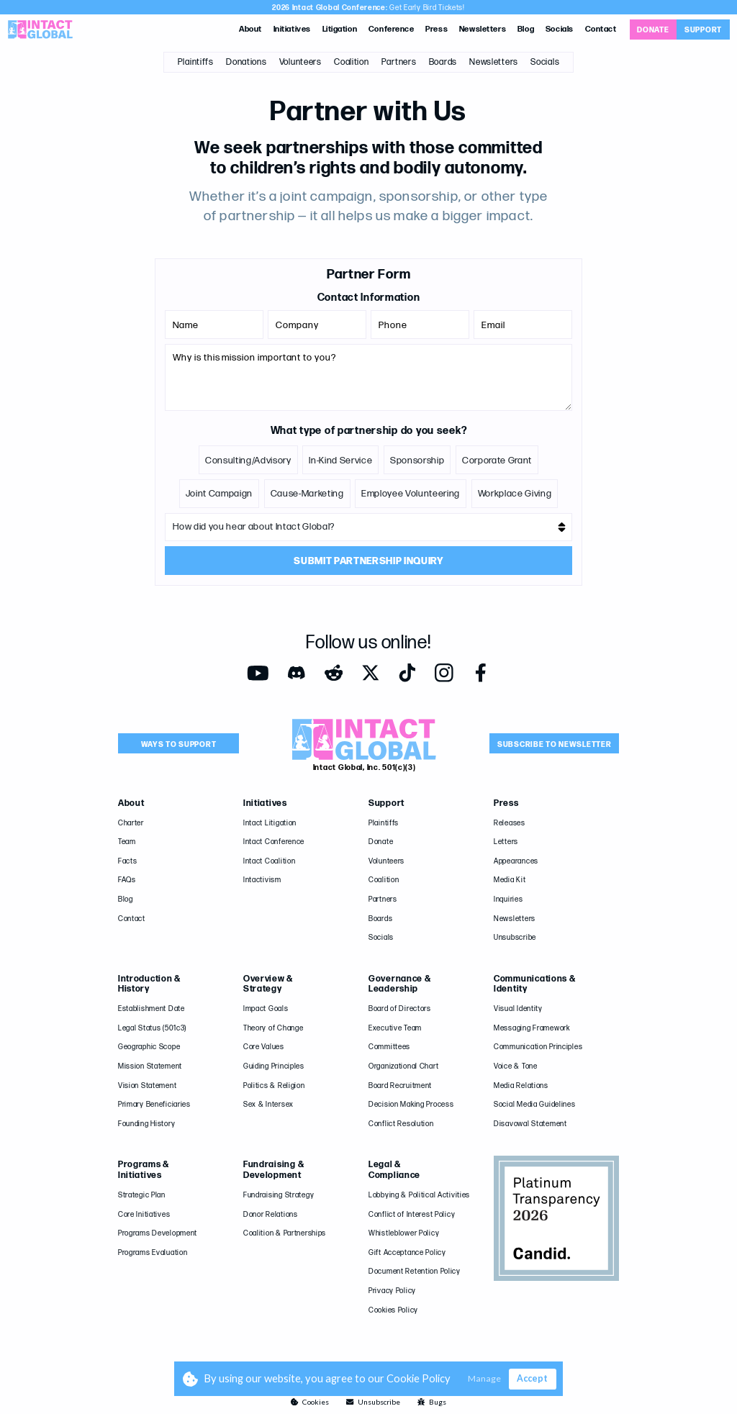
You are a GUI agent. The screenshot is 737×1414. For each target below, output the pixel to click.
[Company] (317, 324)
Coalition (351, 62)
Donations (246, 62)
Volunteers (300, 62)
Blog (525, 29)
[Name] (214, 324)
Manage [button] (484, 1378)
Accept (532, 1378)
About (250, 29)
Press (436, 29)
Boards (443, 62)
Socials (560, 29)
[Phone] (420, 324)
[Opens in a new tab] (653, 29)
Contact (601, 29)
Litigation (340, 29)
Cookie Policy (418, 1378)
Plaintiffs (196, 62)
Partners (399, 62)
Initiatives (292, 29)
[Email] (522, 324)
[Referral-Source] (368, 527)
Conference (391, 29)
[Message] (368, 377)
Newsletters (482, 29)
